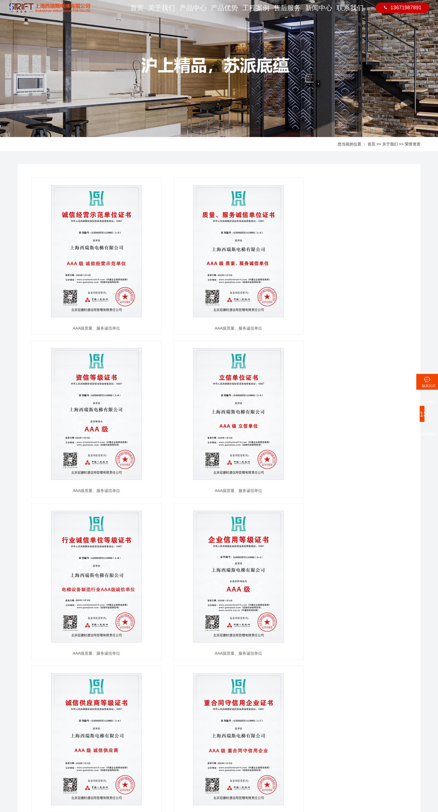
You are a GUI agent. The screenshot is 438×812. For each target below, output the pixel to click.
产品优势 (226, 11)
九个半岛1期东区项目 (162, 745)
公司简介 (20, 728)
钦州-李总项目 (156, 728)
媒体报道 (108, 745)
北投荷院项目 (156, 737)
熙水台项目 (154, 762)
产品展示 (66, 718)
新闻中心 (319, 11)
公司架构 (20, 745)
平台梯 (62, 745)
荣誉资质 (413, 144)
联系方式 (240, 728)
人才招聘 (20, 754)
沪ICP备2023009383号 (196, 789)
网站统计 (228, 789)
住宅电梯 (103, 789)
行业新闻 (108, 737)
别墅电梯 (137, 789)
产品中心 (194, 11)
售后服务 (288, 11)
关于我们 (163, 11)
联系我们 (350, 11)
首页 (136, 11)
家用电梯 (120, 789)
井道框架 (64, 737)
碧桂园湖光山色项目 (161, 754)
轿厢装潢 (64, 728)
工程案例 (257, 11)
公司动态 (108, 728)
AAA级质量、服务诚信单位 (90, 328)
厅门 (61, 754)
